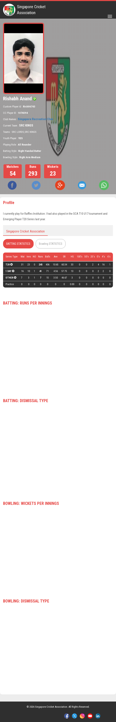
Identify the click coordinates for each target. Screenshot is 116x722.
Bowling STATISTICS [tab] (50, 243)
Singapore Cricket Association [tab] (25, 231)
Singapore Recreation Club (35, 119)
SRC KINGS (26, 125)
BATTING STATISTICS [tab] (18, 243)
